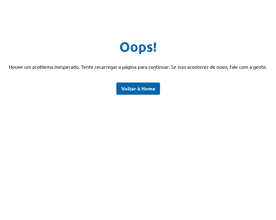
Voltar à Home (138, 88)
